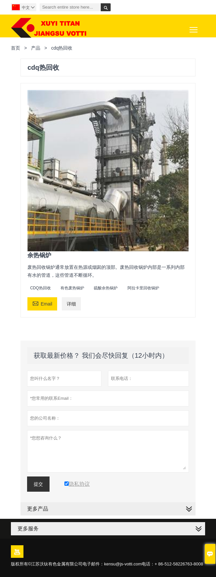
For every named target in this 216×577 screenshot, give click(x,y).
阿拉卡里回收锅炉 (143, 288)
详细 (71, 304)
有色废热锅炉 (72, 288)
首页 (15, 48)
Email (42, 303)
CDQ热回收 (40, 288)
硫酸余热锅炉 (106, 288)
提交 (38, 484)
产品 (35, 48)
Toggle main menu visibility (194, 27)
